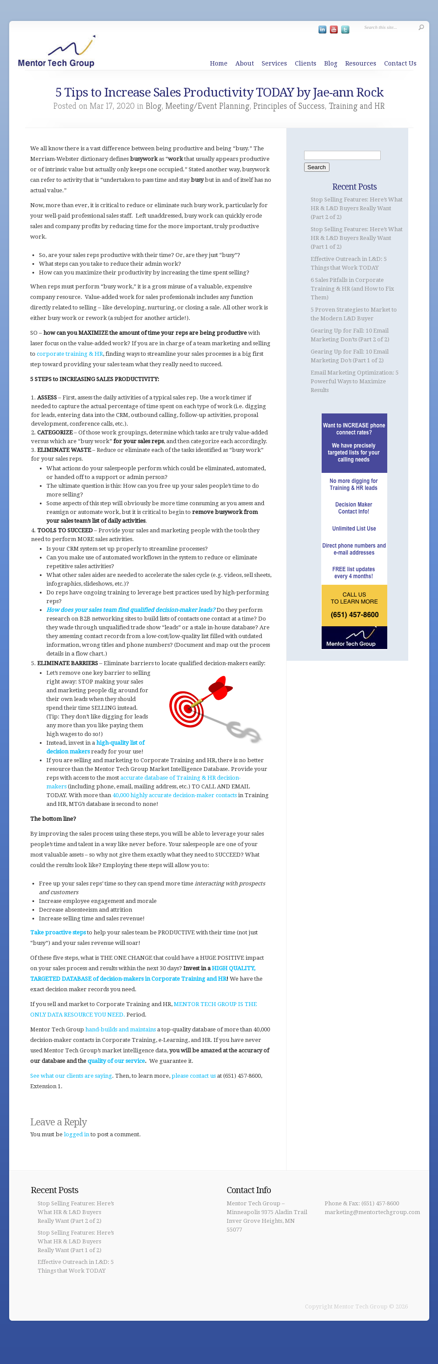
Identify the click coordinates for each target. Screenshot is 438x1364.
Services (274, 63)
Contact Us (400, 63)
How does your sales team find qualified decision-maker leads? (130, 610)
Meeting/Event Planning (207, 106)
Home (219, 63)
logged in (76, 1134)
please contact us (194, 1075)
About (244, 63)
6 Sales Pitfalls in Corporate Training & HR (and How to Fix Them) (352, 289)
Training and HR (357, 106)
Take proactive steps (58, 932)
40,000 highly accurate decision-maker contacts (174, 795)
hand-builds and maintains (120, 1029)
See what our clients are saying (71, 1075)
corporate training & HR (70, 354)
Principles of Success (289, 106)
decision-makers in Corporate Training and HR (163, 978)
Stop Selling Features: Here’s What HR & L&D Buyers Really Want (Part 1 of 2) (357, 238)
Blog (330, 63)
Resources (360, 63)
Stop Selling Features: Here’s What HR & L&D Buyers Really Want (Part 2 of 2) (357, 208)
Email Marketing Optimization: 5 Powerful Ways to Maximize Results (355, 381)
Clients (305, 63)
